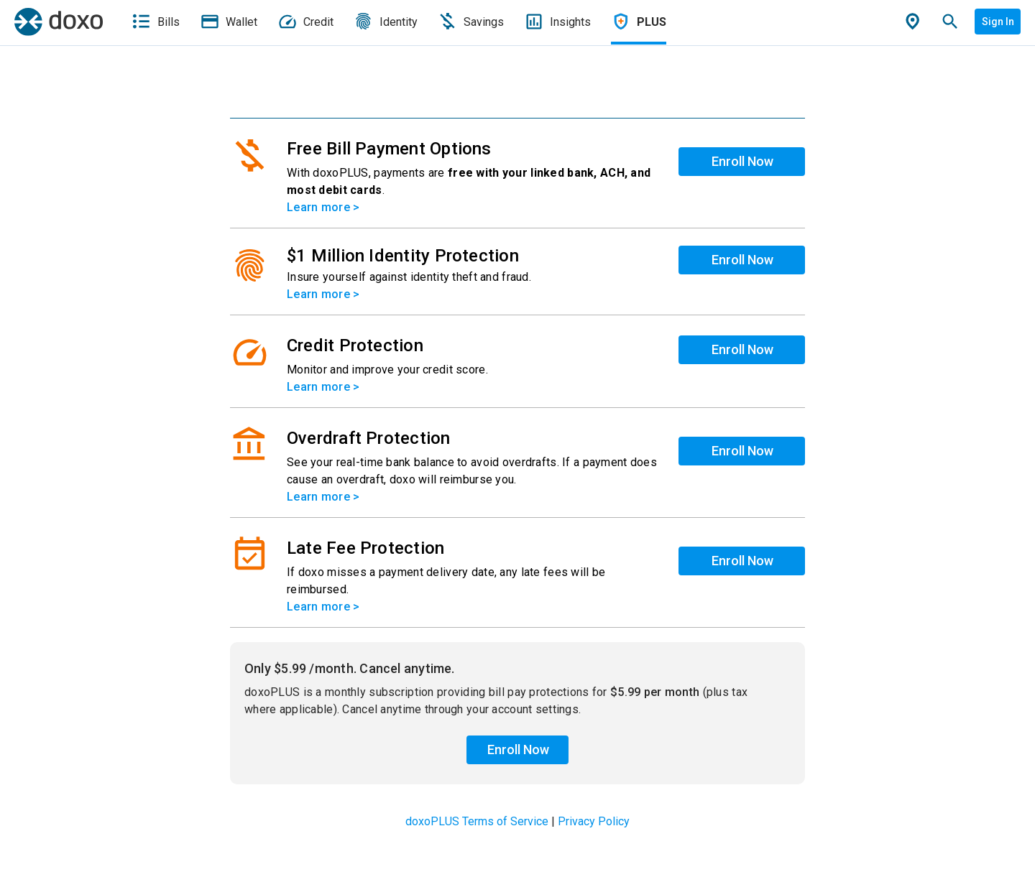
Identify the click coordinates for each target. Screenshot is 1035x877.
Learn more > (323, 207)
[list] (517, 373)
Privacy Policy (594, 821)
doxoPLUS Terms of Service (476, 821)
